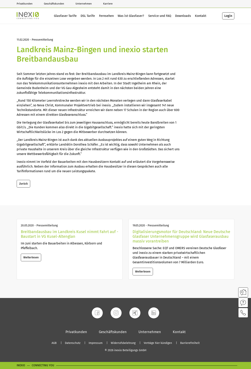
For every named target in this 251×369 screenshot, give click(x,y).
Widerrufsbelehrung (123, 343)
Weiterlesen (31, 257)
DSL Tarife (88, 16)
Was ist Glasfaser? (131, 16)
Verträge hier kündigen (158, 343)
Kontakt (200, 16)
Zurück (23, 183)
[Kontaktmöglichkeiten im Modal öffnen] (243, 313)
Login (228, 16)
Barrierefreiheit (190, 343)
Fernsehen (106, 16)
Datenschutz (73, 343)
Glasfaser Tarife (65, 16)
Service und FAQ (159, 16)
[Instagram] (116, 312)
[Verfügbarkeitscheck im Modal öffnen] (243, 292)
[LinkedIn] (153, 312)
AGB (54, 343)
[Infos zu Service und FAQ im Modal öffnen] (243, 302)
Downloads (183, 16)
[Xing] (134, 312)
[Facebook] (97, 312)
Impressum (96, 343)
